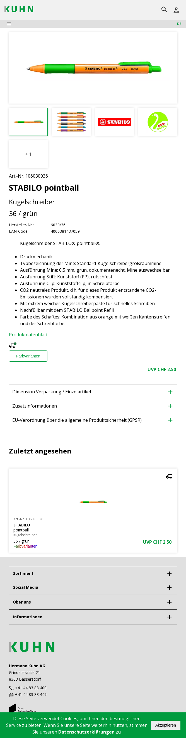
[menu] (9, 24)
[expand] (169, 573)
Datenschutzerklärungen (86, 732)
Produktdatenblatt (28, 335)
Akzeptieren (165, 725)
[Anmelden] (176, 10)
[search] (164, 10)
